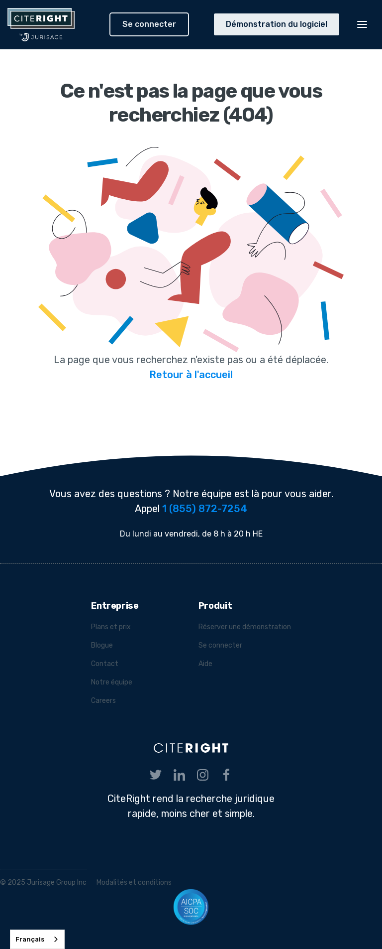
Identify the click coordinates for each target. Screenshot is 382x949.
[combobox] (37, 939)
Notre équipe (111, 682)
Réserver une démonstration (244, 627)
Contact (104, 664)
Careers (103, 700)
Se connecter (149, 24)
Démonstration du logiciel (276, 24)
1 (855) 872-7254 (204, 509)
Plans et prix (111, 627)
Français (29, 939)
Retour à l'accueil (191, 375)
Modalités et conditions (134, 882)
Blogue (102, 645)
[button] (362, 24)
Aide (205, 664)
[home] (54, 24)
